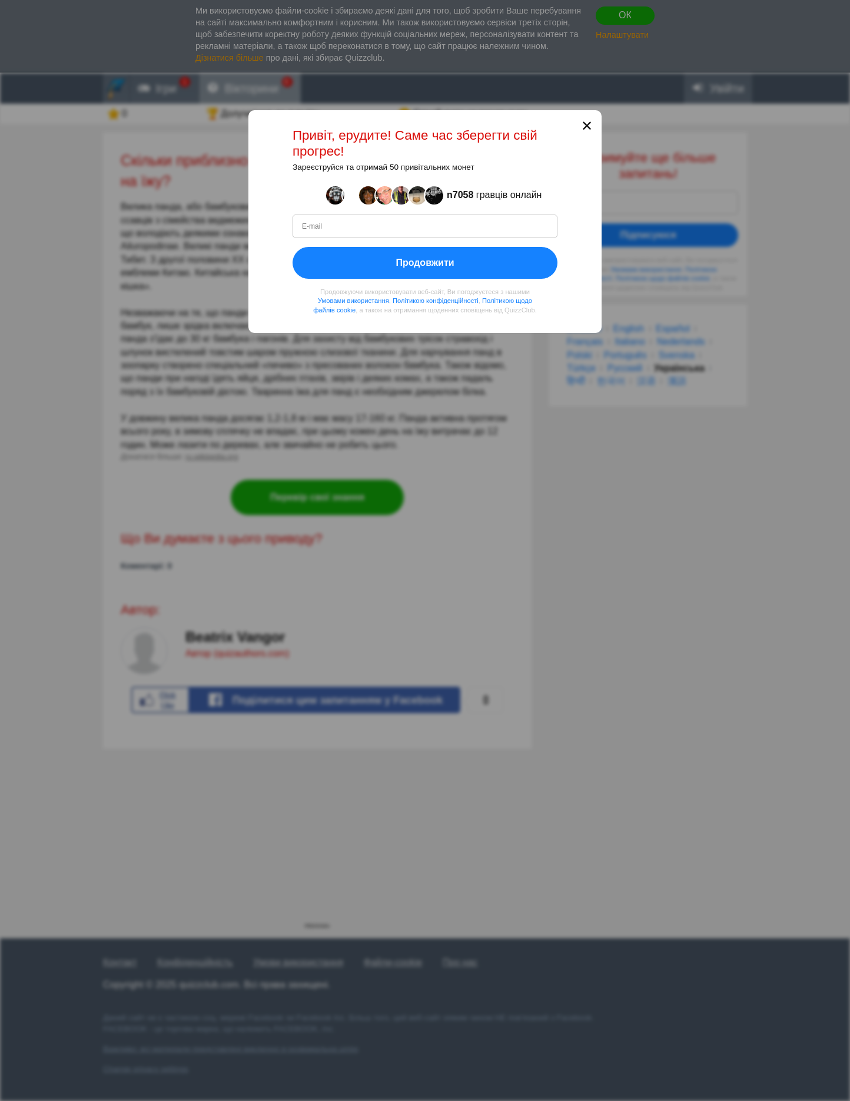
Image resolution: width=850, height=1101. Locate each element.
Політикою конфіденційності (436, 300)
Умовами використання (353, 300)
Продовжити (425, 262)
